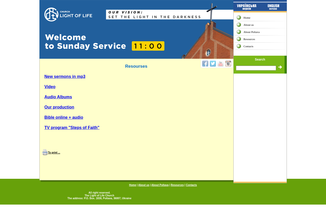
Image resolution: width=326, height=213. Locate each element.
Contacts (249, 46)
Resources (249, 39)
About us (249, 24)
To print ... (54, 152)
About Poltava (252, 31)
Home (247, 17)
